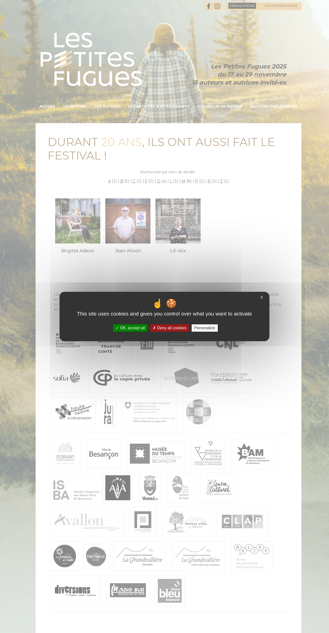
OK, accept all (130, 328)
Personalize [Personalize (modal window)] (204, 328)
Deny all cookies (169, 328)
